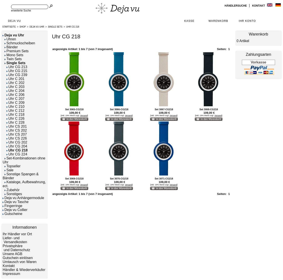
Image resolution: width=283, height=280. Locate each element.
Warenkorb (218, 20)
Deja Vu (14, 20)
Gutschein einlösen (18, 258)
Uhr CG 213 (17, 67)
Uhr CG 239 (17, 75)
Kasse (189, 20)
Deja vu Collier (15, 210)
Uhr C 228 (16, 122)
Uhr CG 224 (17, 154)
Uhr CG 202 (17, 142)
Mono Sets (14, 55)
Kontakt (259, 5)
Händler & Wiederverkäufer (24, 270)
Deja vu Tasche (16, 202)
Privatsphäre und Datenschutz (16, 248)
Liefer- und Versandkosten (15, 240)
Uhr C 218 (16, 114)
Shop (22, 27)
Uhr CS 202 (17, 130)
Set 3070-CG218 (119, 178)
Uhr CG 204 (17, 146)
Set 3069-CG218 (74, 178)
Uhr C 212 (16, 110)
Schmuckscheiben (20, 43)
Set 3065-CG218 (74, 109)
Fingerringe (12, 206)
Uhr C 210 (16, 106)
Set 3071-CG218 (164, 178)
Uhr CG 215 (17, 71)
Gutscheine (12, 214)
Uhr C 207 (16, 99)
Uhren (10, 39)
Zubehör (12, 190)
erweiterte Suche (21, 10)
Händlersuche (236, 5)
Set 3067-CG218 (164, 109)
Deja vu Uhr (37, 27)
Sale (9, 170)
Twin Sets (13, 59)
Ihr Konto (247, 20)
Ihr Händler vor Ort (17, 234)
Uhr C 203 (16, 87)
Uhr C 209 (16, 103)
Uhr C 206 (16, 95)
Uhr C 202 (16, 83)
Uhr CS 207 (17, 134)
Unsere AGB (12, 254)
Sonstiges (13, 194)
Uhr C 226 (16, 118)
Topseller (13, 166)
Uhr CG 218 (72, 27)
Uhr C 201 (16, 79)
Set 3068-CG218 (208, 109)
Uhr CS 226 (17, 138)
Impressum (11, 274)
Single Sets (55, 27)
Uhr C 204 (16, 91)
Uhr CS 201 (17, 126)
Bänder (11, 47)
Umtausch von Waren (19, 262)
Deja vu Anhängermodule (23, 198)
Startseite (9, 27)
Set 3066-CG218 (119, 109)
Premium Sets (17, 51)
